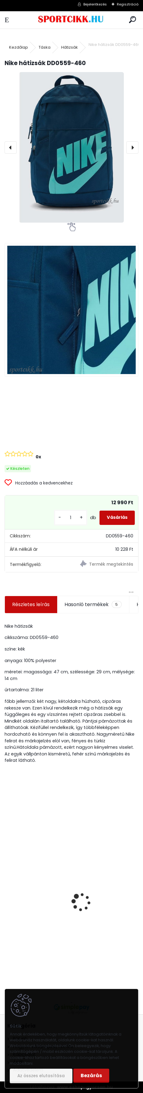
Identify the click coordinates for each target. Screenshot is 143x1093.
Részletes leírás (31, 604)
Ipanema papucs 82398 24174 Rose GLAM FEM (63, 923)
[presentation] (11, 147)
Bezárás (91, 1075)
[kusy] (70, 517)
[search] (132, 19)
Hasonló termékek (93, 604)
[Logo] (71, 20)
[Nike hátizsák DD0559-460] (71, 147)
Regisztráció (127, 4)
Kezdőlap (18, 47)
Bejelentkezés (95, 4)
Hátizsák (69, 47)
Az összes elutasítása (41, 1076)
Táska (45, 47)
